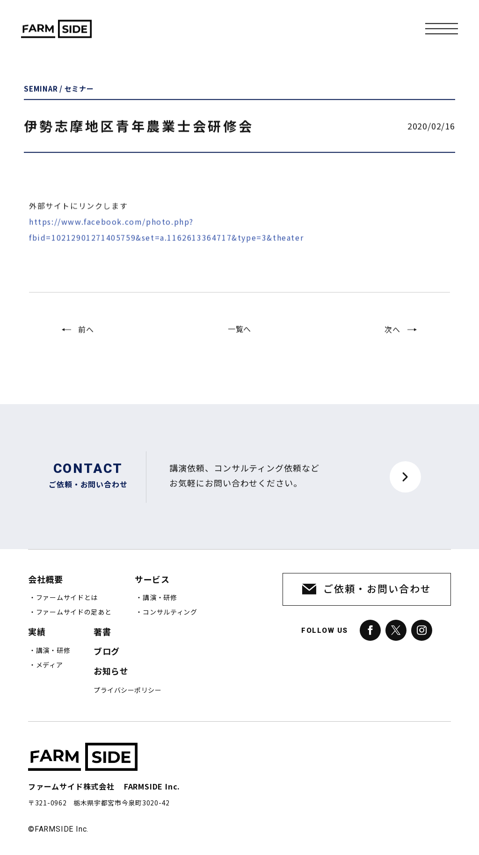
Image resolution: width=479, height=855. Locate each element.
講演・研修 (160, 597)
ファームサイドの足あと (74, 612)
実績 (36, 632)
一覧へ (239, 338)
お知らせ (111, 671)
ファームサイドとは (67, 597)
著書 (102, 632)
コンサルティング (170, 612)
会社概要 (45, 580)
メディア (49, 665)
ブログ (107, 652)
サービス (152, 580)
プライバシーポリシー (127, 690)
